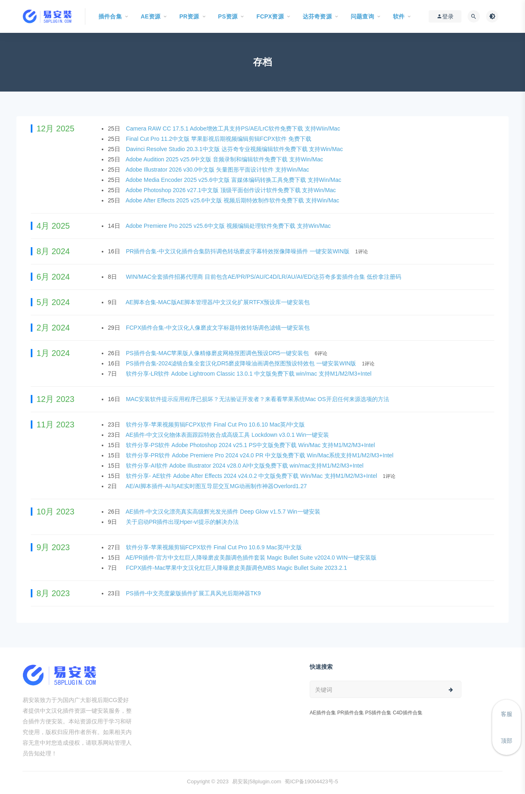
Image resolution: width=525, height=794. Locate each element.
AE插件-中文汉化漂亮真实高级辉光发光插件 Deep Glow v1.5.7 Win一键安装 (224, 511)
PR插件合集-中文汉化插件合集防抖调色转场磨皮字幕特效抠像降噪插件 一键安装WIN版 (238, 251)
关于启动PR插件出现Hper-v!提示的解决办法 (183, 522)
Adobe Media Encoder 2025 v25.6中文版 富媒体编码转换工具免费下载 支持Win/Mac (234, 180)
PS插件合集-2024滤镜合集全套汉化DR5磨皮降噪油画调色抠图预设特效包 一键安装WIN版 (242, 363)
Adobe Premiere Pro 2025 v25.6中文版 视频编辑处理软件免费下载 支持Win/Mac (229, 226)
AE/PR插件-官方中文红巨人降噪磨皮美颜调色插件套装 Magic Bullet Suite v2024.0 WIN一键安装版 (252, 557)
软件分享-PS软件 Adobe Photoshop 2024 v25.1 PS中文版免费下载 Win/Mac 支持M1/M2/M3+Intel (251, 445)
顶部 (506, 740)
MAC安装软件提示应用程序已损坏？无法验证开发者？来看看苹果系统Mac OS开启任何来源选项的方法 (258, 399)
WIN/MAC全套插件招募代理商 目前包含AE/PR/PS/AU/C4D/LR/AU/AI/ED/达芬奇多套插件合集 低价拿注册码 (264, 276)
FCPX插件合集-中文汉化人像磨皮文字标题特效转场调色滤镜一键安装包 (218, 327)
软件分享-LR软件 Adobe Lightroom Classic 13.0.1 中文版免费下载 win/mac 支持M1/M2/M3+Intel (249, 373)
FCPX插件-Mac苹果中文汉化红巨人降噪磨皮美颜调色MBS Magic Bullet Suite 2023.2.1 (237, 568)
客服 (506, 714)
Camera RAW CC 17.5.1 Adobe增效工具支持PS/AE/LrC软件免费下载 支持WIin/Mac (234, 128)
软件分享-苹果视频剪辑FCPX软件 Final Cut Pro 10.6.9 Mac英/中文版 (215, 547)
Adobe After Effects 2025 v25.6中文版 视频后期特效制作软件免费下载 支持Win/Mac (233, 200)
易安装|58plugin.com (256, 781)
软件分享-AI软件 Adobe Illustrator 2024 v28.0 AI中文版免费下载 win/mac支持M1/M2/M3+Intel (245, 465)
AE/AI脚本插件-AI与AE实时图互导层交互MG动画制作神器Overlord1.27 (217, 486)
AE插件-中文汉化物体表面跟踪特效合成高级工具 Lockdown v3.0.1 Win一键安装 (228, 434)
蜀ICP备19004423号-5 (311, 781)
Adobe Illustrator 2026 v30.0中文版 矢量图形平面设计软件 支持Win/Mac (218, 169)
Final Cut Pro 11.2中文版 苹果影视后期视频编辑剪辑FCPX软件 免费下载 (219, 138)
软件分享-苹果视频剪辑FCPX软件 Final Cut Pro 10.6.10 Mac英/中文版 (216, 424)
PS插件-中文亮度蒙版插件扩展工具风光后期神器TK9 (194, 593)
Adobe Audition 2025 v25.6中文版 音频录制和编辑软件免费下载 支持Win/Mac (225, 159)
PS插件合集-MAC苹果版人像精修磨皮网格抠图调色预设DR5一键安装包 (218, 353)
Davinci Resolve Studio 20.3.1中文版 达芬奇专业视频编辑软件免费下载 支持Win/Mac (235, 149)
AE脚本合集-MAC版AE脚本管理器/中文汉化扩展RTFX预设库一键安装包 (218, 302)
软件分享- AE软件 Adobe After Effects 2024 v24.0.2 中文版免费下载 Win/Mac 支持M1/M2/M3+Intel (252, 476)
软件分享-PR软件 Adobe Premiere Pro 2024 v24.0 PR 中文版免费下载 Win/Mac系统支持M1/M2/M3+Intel (260, 455)
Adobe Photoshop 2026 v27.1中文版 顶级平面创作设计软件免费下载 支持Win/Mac (232, 190)
